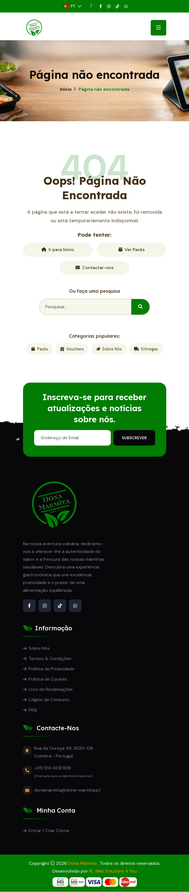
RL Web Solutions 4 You (113, 871)
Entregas (146, 349)
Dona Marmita (83, 863)
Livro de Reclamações (51, 690)
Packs (39, 349)
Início (66, 89)
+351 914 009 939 (52, 768)
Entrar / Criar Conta (49, 831)
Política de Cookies (48, 679)
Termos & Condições (50, 659)
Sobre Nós (109, 349)
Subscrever (134, 438)
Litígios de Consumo (49, 700)
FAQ (33, 710)
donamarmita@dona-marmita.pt (67, 790)
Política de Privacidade (51, 669)
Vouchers (72, 349)
